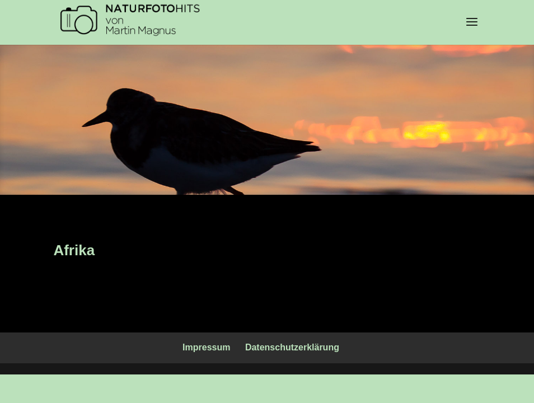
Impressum (206, 347)
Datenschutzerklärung (292, 347)
